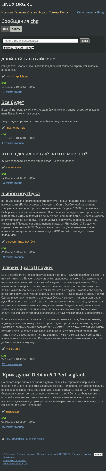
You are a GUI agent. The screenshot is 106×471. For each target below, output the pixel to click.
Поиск (64, 12)
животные (19, 127)
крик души (12, 411)
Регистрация (85, 12)
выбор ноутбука (20, 193)
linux (9, 127)
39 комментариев (13, 257)
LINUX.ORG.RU (16, 4)
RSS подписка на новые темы (25, 438)
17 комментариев (13, 143)
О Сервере (9, 454)
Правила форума (26, 454)
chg (34, 21)
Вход (100, 12)
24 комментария (12, 91)
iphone (24, 76)
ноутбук (30, 241)
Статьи (32, 12)
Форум (42, 12)
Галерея (20, 12)
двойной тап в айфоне (28, 58)
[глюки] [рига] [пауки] (27, 267)
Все (5, 28)
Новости (7, 12)
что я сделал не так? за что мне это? (44, 153)
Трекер (54, 12)
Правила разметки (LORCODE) (53, 454)
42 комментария (12, 364)
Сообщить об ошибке (14, 460)
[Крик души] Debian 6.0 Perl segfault (43, 374)
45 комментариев (13, 427)
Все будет (12, 102)
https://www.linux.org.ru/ (15, 463)
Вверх (98, 454)
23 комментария (12, 182)
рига (17, 348)
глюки (9, 348)
